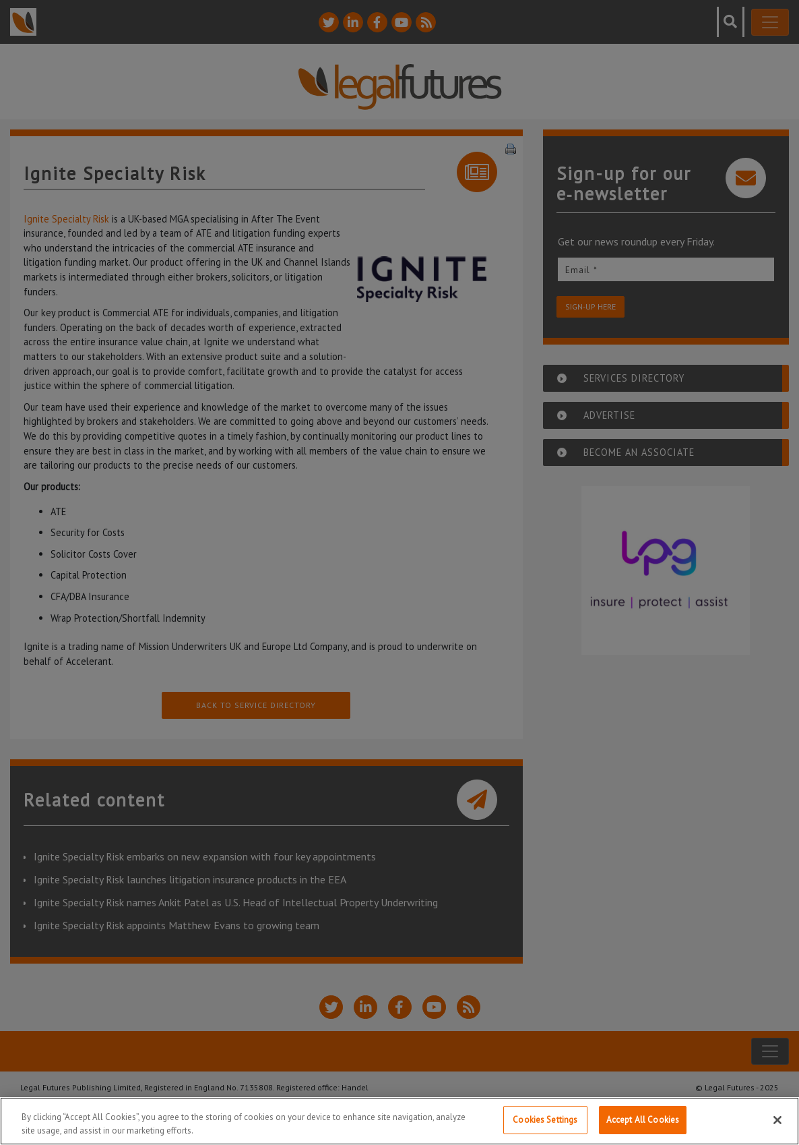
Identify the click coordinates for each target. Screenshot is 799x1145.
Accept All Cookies (642, 1121)
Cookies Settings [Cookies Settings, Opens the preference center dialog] (545, 1121)
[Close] (777, 1121)
